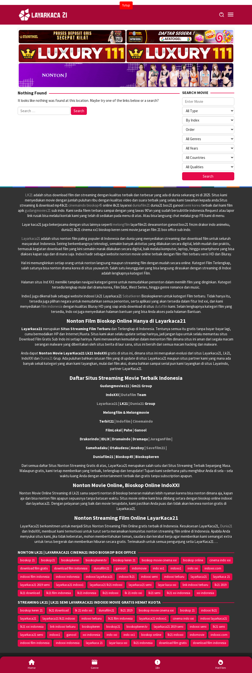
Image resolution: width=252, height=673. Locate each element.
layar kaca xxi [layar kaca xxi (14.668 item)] (167, 585)
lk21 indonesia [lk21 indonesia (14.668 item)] (86, 593)
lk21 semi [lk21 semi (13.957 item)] (154, 593)
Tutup (126, 5)
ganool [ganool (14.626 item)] (121, 568)
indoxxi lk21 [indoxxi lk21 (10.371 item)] (127, 577)
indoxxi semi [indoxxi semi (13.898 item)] (149, 577)
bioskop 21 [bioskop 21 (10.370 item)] (27, 560)
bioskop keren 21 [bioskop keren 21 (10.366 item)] (124, 560)
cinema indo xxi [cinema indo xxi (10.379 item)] (220, 560)
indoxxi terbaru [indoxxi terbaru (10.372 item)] (174, 577)
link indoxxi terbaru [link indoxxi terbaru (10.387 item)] (195, 585)
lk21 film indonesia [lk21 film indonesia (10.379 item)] (58, 593)
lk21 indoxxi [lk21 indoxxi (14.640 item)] (110, 593)
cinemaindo (77, 205)
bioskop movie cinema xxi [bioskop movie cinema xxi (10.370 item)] (159, 560)
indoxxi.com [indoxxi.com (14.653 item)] (213, 568)
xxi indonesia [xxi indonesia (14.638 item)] (205, 593)
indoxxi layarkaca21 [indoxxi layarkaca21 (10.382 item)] (99, 577)
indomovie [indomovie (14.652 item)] (139, 568)
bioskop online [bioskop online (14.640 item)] (193, 560)
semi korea (192, 205)
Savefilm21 (155, 447)
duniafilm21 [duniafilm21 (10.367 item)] (101, 568)
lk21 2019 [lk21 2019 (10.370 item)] (220, 585)
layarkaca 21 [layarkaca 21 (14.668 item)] (221, 577)
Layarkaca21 (30, 238)
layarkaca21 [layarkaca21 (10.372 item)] (199, 577)
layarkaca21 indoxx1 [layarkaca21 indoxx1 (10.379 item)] (69, 585)
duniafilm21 (141, 205)
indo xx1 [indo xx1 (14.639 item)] (158, 568)
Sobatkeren (132, 296)
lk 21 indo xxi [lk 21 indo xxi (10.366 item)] (133, 593)
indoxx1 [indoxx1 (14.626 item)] (176, 568)
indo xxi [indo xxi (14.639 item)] (193, 568)
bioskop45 (94, 205)
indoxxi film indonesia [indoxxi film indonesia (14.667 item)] (34, 577)
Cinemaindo (143, 421)
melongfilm (121, 224)
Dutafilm (128, 394)
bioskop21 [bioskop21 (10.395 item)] (48, 560)
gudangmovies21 (38, 210)
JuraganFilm (160, 439)
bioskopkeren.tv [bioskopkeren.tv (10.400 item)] (96, 560)
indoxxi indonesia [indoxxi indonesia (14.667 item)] (67, 577)
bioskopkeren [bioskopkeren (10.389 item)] (70, 560)
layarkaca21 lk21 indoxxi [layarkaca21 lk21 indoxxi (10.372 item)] (106, 585)
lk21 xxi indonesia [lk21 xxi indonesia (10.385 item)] (178, 593)
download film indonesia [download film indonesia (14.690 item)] (70, 568)
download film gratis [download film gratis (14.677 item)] (34, 568)
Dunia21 (46, 358)
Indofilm (123, 421)
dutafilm (161, 306)
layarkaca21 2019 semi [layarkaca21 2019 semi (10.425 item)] (35, 585)
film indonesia (51, 306)
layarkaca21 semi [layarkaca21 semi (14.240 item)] (140, 585)
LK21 (29, 195)
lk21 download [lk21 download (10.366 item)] (30, 593)
